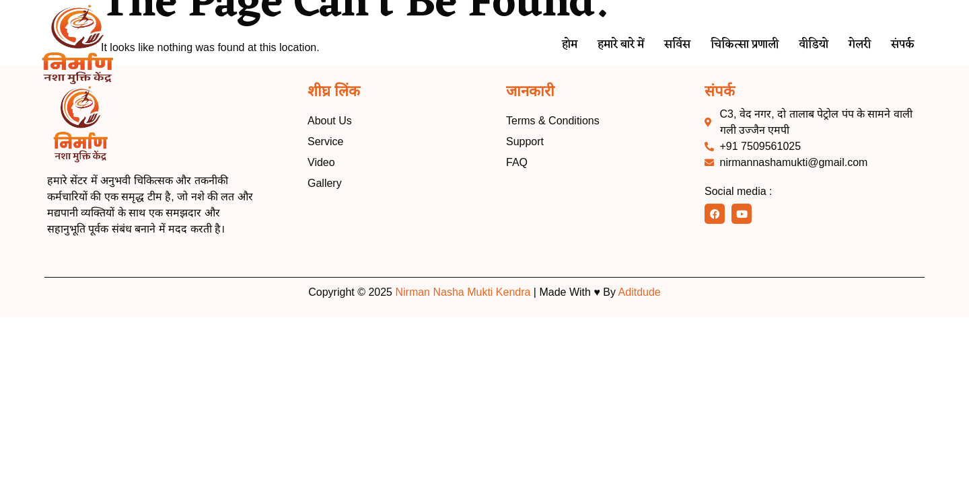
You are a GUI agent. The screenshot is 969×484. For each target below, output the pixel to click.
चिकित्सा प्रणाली (730, 45)
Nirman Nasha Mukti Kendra (462, 292)
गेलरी (855, 45)
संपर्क (901, 45)
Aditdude (639, 292)
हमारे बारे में (596, 45)
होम (539, 45)
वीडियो (805, 45)
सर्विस (657, 45)
